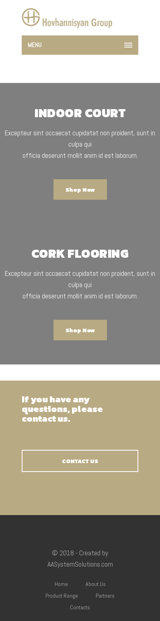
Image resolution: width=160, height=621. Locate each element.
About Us (96, 584)
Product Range (61, 595)
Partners (105, 595)
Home (61, 584)
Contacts (80, 607)
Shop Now (80, 190)
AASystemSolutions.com (80, 564)
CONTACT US (80, 461)
